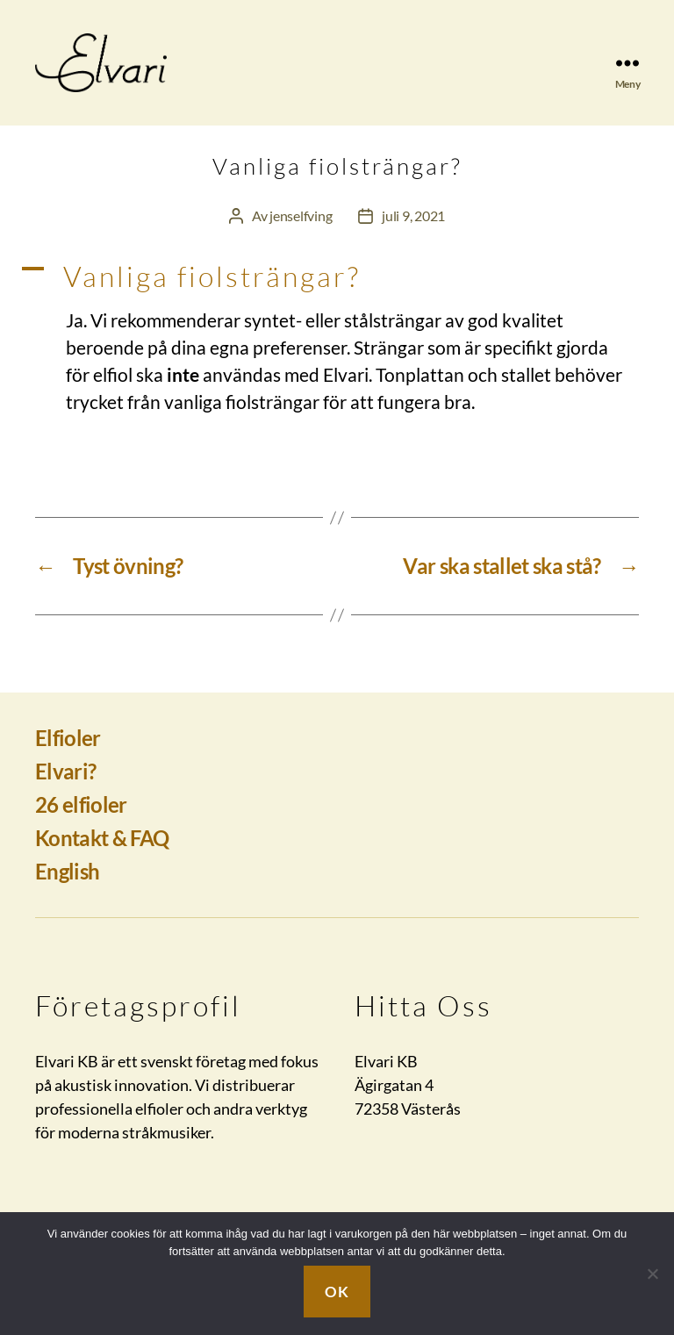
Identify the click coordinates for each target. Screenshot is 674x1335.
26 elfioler (81, 824)
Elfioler (68, 758)
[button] (337, 297)
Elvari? (65, 791)
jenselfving (300, 236)
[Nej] (652, 1273)
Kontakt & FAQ (101, 858)
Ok (336, 1291)
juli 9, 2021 (413, 236)
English (67, 891)
